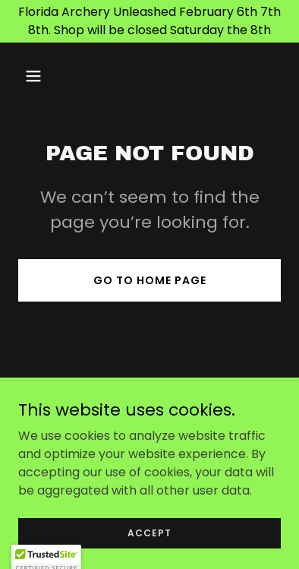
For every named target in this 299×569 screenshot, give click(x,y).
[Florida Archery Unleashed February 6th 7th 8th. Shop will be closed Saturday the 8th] (149, 21)
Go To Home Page (149, 280)
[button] (38, 76)
